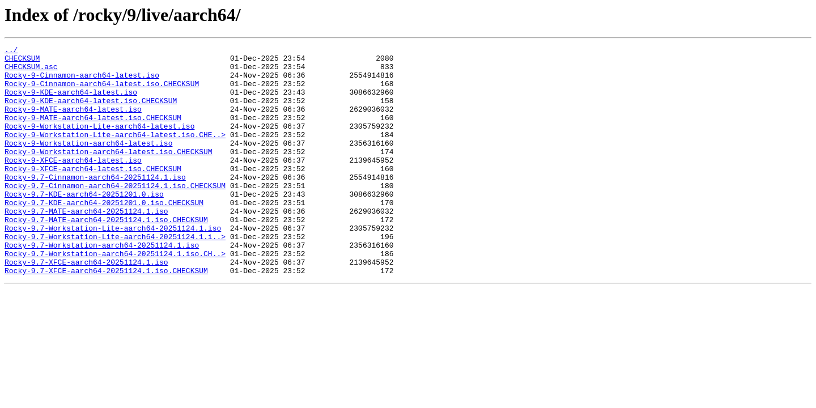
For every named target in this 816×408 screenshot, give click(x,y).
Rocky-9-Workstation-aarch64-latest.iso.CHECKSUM (108, 173)
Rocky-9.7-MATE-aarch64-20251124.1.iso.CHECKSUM (106, 255)
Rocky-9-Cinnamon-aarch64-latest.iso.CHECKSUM (102, 92)
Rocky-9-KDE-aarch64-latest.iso (71, 102)
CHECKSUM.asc (31, 71)
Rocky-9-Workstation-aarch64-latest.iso (88, 163)
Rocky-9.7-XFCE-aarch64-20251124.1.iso (86, 306)
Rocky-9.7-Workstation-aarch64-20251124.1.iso (102, 285)
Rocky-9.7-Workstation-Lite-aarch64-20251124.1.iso (113, 265)
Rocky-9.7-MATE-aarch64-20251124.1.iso (86, 245)
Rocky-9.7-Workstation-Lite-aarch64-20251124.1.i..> (115, 275)
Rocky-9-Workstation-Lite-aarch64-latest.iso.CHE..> (115, 153)
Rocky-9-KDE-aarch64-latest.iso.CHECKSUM (91, 112)
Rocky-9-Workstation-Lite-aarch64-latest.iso (99, 143)
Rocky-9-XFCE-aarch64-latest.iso (73, 183)
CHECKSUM (22, 61)
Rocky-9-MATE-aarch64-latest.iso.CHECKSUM (93, 133)
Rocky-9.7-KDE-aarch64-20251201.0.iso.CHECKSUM (104, 235)
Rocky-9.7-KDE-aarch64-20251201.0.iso (84, 224)
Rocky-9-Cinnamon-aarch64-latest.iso (82, 81)
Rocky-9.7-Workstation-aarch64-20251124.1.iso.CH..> (115, 296)
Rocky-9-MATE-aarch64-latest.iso (73, 122)
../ (11, 51)
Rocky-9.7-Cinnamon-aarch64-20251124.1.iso (95, 204)
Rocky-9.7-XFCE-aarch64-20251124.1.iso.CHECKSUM (106, 316)
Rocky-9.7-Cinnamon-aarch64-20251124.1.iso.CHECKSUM (115, 214)
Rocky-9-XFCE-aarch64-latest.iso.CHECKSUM (93, 194)
